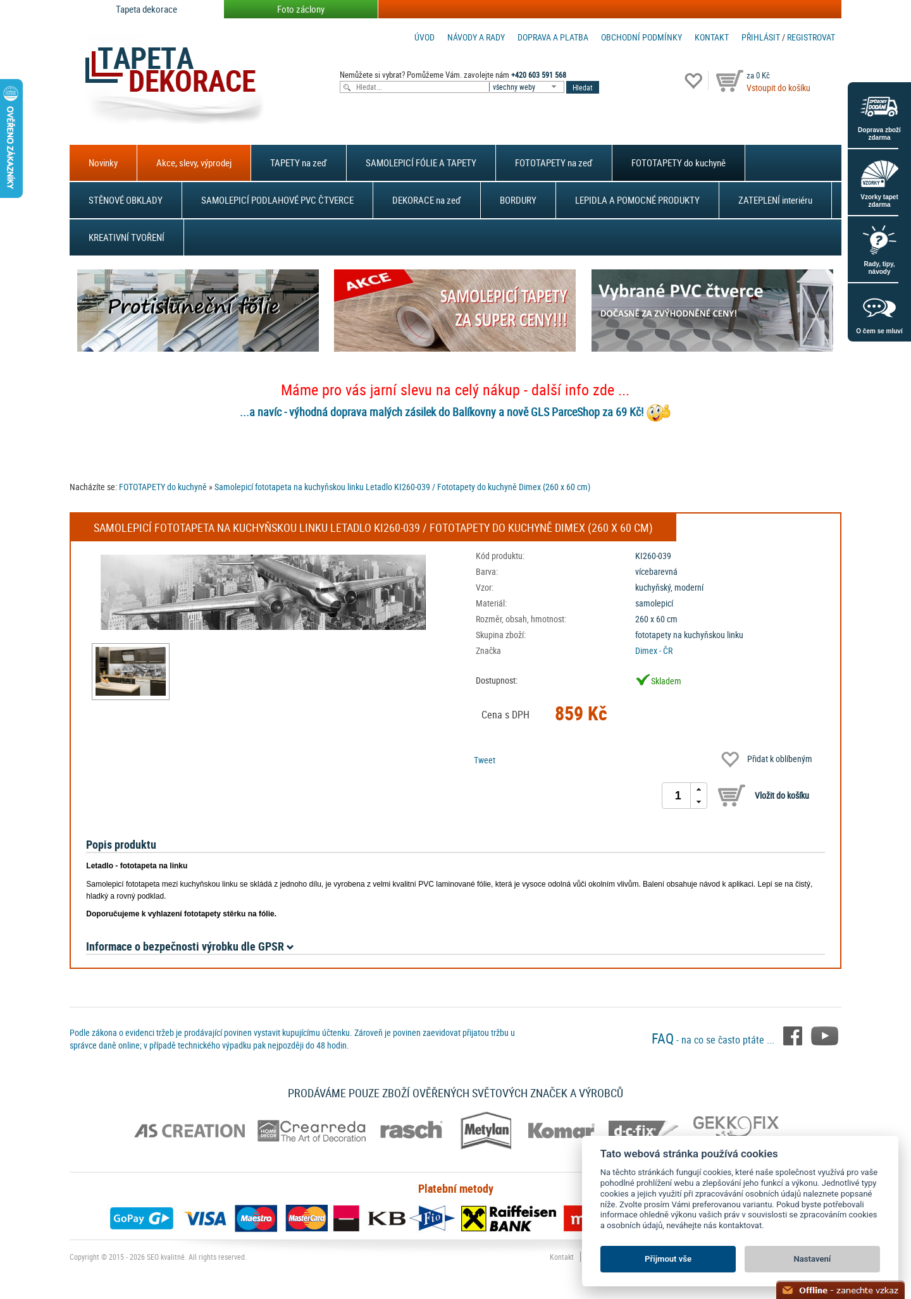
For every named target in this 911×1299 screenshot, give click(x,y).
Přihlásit (760, 37)
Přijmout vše (668, 1259)
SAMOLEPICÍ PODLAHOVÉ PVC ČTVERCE (277, 200)
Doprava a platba (552, 37)
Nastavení (812, 1259)
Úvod (424, 37)
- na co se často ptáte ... (714, 1040)
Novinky (103, 162)
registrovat (811, 37)
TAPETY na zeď (298, 162)
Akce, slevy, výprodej (194, 162)
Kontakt (712, 37)
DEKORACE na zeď (426, 200)
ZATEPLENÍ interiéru (775, 200)
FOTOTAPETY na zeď (554, 162)
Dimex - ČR (653, 650)
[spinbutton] (678, 795)
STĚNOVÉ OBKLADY (126, 200)
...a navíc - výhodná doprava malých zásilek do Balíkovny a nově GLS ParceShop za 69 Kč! (441, 411)
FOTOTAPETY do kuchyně (678, 162)
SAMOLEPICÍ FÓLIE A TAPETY (421, 162)
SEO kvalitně (166, 1257)
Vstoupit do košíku (778, 88)
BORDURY (518, 200)
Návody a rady (476, 37)
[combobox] (527, 87)
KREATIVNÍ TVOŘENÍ (126, 237)
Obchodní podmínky (641, 37)
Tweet (484, 760)
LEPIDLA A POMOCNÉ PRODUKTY (637, 200)
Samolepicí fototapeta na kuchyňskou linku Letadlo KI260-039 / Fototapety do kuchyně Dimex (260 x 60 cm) (402, 487)
